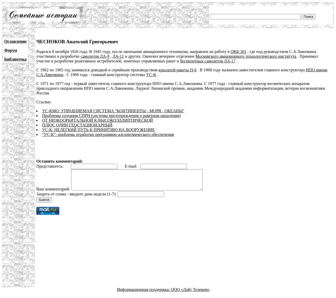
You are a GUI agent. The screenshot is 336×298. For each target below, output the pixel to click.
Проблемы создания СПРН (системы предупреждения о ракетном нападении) (111, 115)
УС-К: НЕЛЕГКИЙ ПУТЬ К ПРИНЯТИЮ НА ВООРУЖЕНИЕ (98, 129)
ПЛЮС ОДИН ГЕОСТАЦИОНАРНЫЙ (77, 125)
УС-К (151, 74)
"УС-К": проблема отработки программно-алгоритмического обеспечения (108, 134)
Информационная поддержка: (144, 293)
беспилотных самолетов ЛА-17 (207, 61)
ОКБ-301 (238, 51)
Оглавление (15, 41)
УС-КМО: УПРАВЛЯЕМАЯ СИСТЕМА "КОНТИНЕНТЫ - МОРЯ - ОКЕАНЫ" (113, 111)
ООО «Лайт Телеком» (190, 293)
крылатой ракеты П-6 (178, 70)
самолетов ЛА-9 (95, 56)
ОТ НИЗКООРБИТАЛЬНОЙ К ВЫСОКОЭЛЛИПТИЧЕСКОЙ (97, 120)
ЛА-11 (118, 56)
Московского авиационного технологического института (245, 56)
